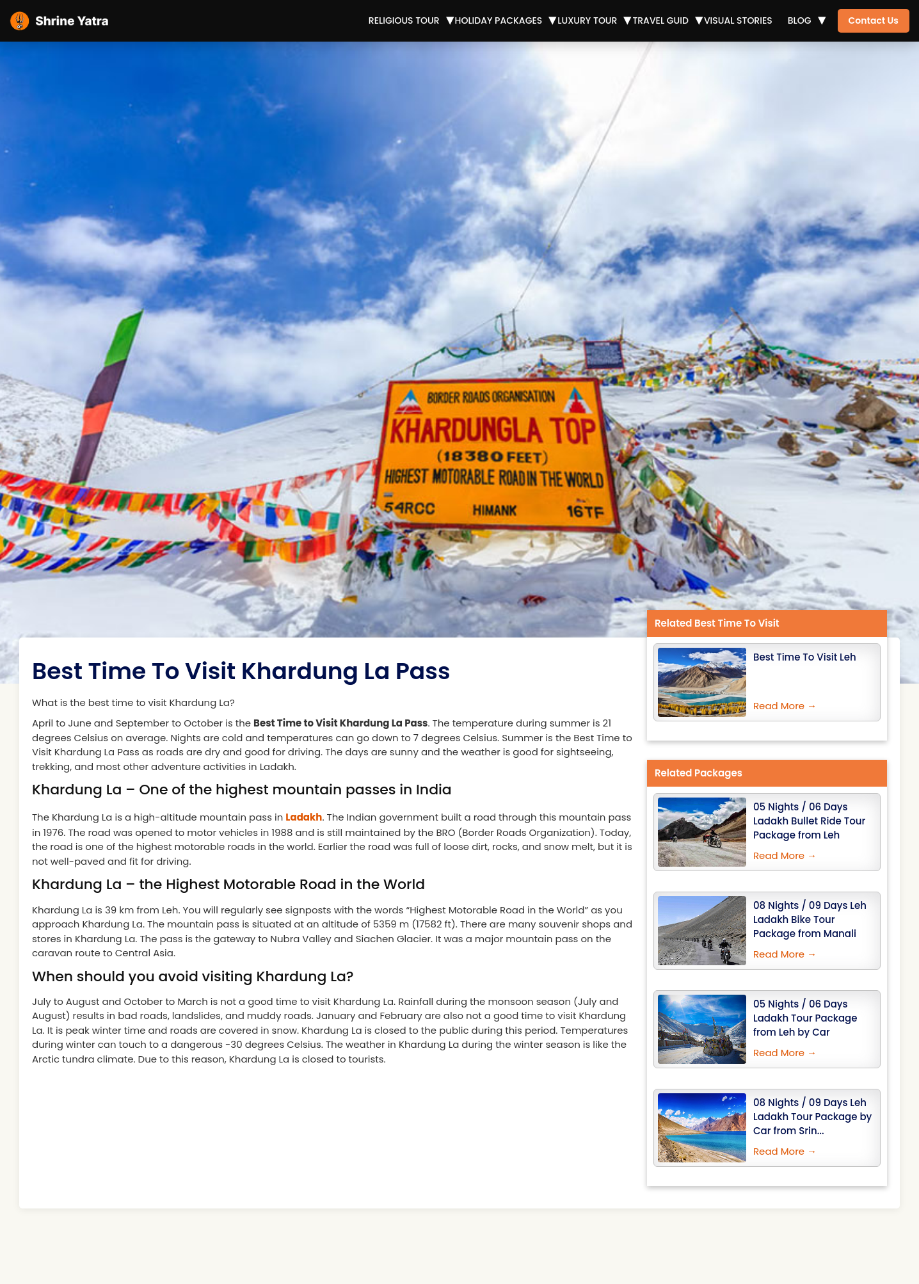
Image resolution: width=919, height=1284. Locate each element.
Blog (799, 20)
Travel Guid (660, 20)
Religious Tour (404, 20)
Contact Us (874, 20)
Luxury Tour (587, 20)
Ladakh (303, 817)
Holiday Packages (499, 20)
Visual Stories (738, 20)
